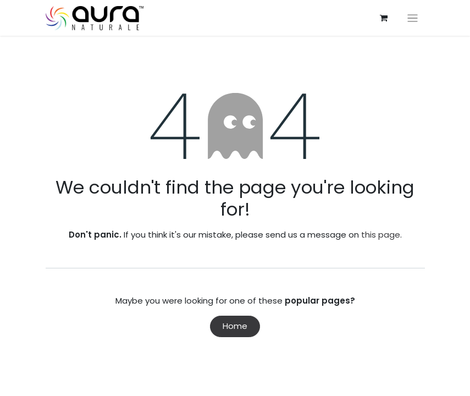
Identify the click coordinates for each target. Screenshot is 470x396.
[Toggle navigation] (412, 18)
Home (235, 326)
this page (380, 234)
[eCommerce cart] (384, 18)
